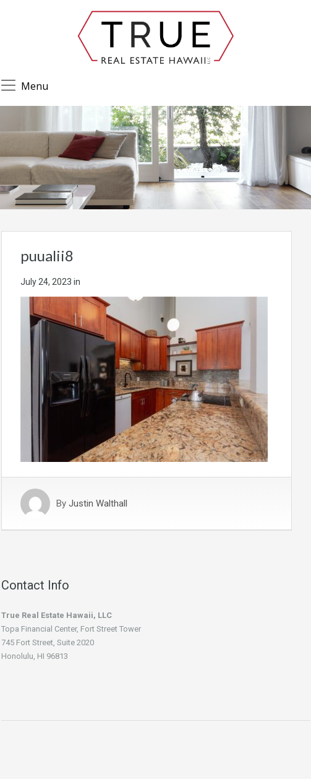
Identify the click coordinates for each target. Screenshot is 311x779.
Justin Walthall (98, 503)
